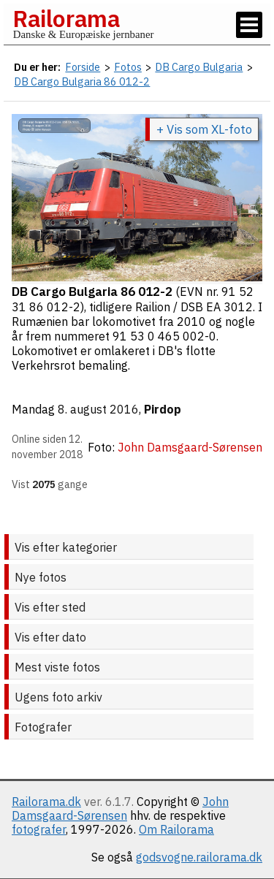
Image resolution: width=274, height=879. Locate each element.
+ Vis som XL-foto (204, 129)
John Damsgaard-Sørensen (120, 808)
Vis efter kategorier (66, 547)
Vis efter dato (50, 637)
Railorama (66, 18)
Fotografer (43, 727)
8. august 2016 (98, 409)
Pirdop (162, 409)
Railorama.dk (46, 801)
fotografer (39, 829)
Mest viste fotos (57, 667)
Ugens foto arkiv (58, 697)
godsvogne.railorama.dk (199, 857)
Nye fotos (40, 577)
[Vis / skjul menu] (249, 25)
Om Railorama (176, 829)
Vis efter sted (50, 607)
